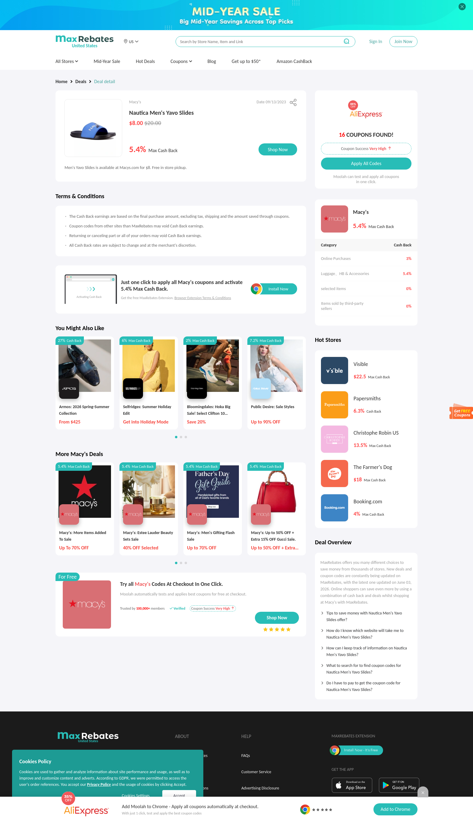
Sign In (375, 41)
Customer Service (256, 771)
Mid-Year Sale (107, 61)
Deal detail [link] (104, 81)
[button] (131, 41)
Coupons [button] (181, 61)
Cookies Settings (136, 795)
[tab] (366, 614)
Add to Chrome (395, 809)
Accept (179, 795)
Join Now (403, 41)
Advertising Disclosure (260, 788)
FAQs (245, 755)
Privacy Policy (99, 784)
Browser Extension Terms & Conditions (202, 298)
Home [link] (62, 81)
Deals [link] (80, 81)
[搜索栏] (254, 42)
